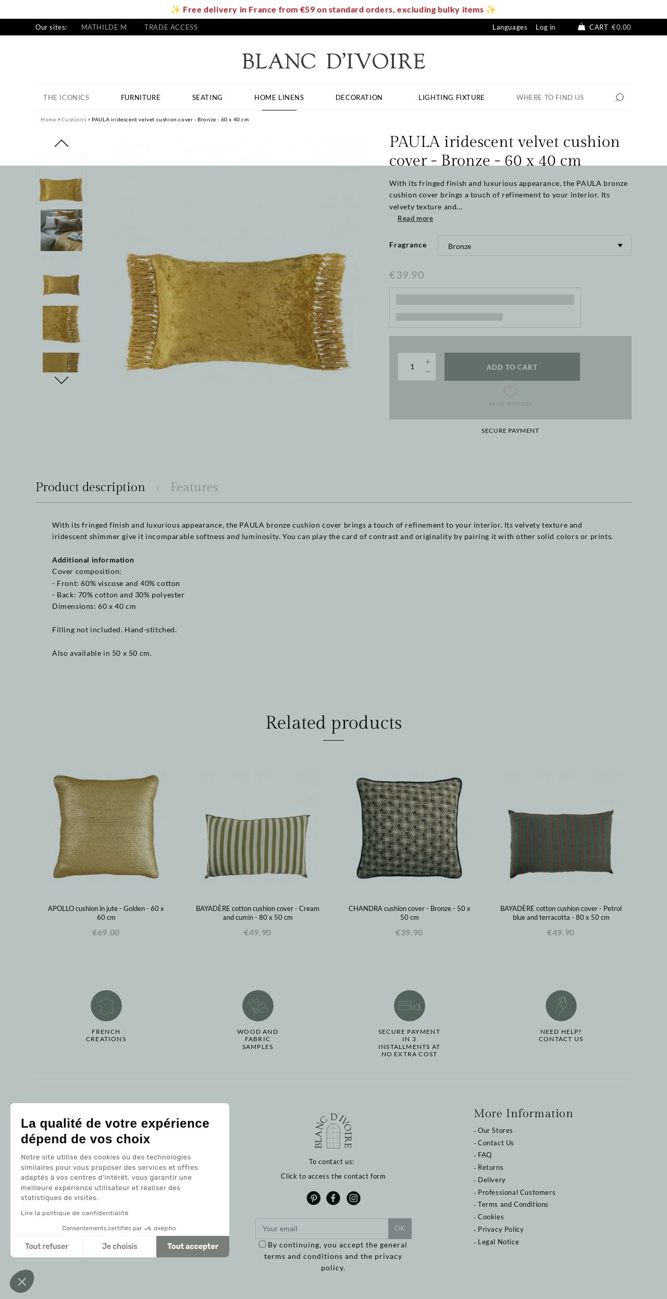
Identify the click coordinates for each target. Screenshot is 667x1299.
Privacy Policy (501, 1229)
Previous (61, 143)
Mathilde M (104, 27)
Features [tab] (194, 487)
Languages (509, 27)
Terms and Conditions (513, 1204)
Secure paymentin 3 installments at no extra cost (409, 1043)
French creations (106, 1035)
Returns (490, 1167)
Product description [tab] (90, 487)
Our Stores (495, 1130)
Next (61, 380)
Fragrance (408, 244)
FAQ (485, 1155)
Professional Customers (516, 1192)
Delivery (492, 1180)
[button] (21, 1281)
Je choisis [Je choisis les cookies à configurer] (120, 1246)
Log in (545, 27)
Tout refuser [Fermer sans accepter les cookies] (46, 1246)
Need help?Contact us (561, 1035)
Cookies (491, 1217)
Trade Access (170, 27)
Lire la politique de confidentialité (75, 1213)
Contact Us (496, 1143)
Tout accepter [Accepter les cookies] (192, 1246)
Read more (415, 218)
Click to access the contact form (333, 1176)
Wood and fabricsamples (257, 1039)
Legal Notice (498, 1242)
